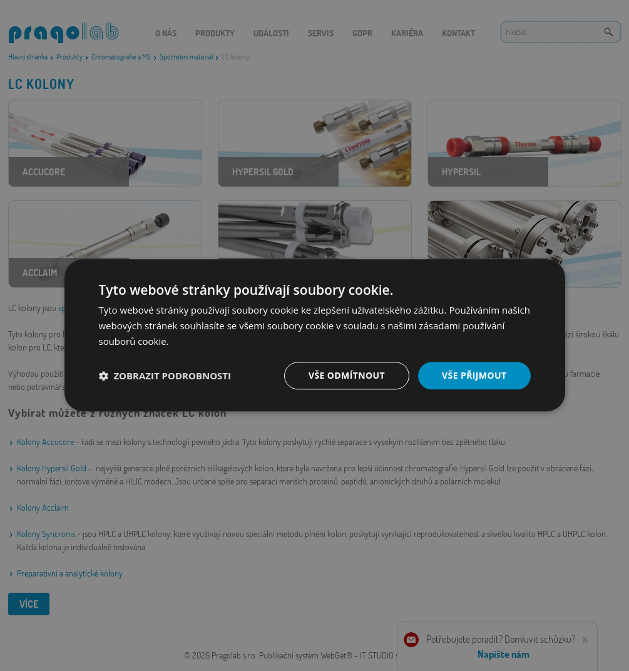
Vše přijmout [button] (474, 375)
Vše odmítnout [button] (347, 375)
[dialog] (314, 335)
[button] (165, 375)
